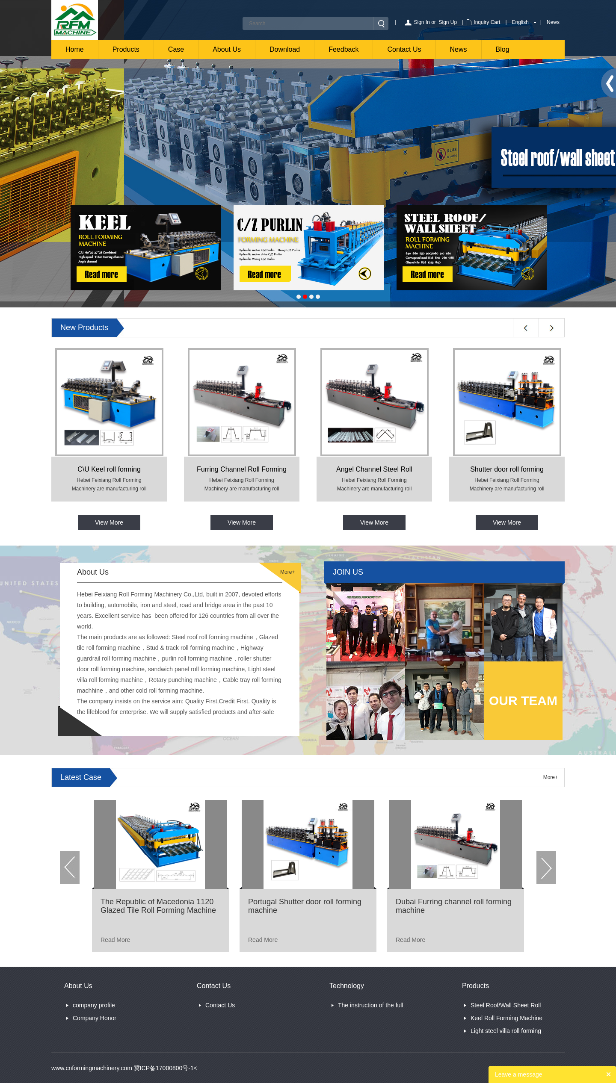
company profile (94, 1005)
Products (126, 49)
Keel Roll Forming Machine (506, 1018)
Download (285, 49)
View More (109, 522)
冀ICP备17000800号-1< (164, 1068)
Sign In (421, 22)
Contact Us (404, 49)
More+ (287, 572)
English (520, 22)
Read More (115, 939)
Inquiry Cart (487, 22)
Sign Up (448, 22)
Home (74, 49)
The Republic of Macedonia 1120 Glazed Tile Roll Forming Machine (158, 906)
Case (176, 49)
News (553, 22)
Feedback (343, 49)
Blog (502, 49)
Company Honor (94, 1018)
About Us (227, 49)
